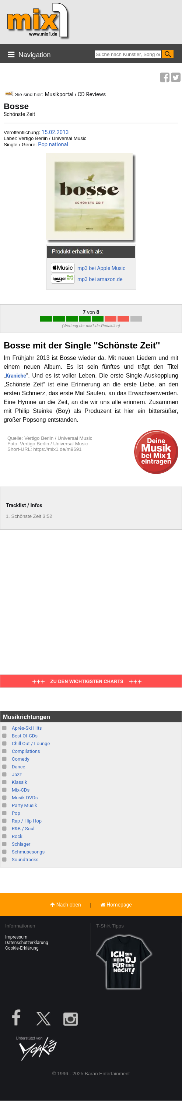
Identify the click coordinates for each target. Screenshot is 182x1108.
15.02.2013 (55, 132)
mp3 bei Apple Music (101, 268)
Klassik (19, 782)
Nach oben (65, 905)
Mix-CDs (20, 790)
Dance (18, 766)
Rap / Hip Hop (27, 821)
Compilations (26, 751)
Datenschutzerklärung (26, 942)
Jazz (17, 774)
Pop (16, 813)
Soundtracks (25, 859)
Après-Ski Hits (27, 728)
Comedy (20, 759)
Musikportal (59, 94)
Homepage (116, 905)
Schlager (21, 844)
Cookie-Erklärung (22, 948)
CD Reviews (92, 94)
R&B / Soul (23, 828)
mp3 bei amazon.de (100, 279)
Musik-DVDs (25, 797)
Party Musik (24, 805)
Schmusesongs (28, 852)
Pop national (53, 144)
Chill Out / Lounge (31, 743)
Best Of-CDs (25, 736)
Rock (17, 836)
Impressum (16, 937)
